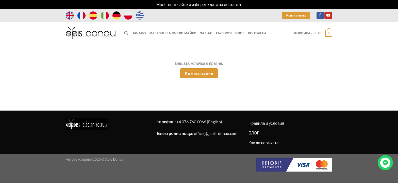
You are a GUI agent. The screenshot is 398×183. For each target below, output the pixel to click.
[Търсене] (126, 33)
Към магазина (199, 73)
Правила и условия (266, 123)
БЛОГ (239, 33)
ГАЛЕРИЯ (224, 33)
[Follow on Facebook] (320, 15)
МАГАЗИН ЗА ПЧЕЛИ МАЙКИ (173, 33)
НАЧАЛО (138, 33)
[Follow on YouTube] (328, 15)
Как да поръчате (263, 142)
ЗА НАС (206, 33)
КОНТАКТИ (257, 33)
